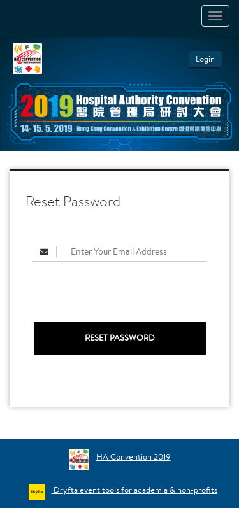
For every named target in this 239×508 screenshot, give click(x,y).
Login (205, 58)
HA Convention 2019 (133, 456)
